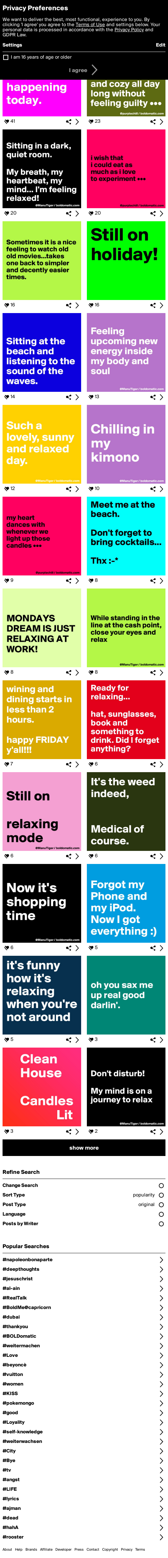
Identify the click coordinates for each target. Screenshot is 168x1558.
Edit (160, 45)
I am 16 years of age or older (41, 57)
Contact (93, 1550)
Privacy (126, 1550)
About (7, 1550)
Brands (31, 1550)
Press (79, 1550)
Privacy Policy (129, 30)
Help (19, 1550)
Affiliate (46, 1550)
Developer (63, 1550)
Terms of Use (90, 24)
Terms (140, 1550)
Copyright (110, 1550)
